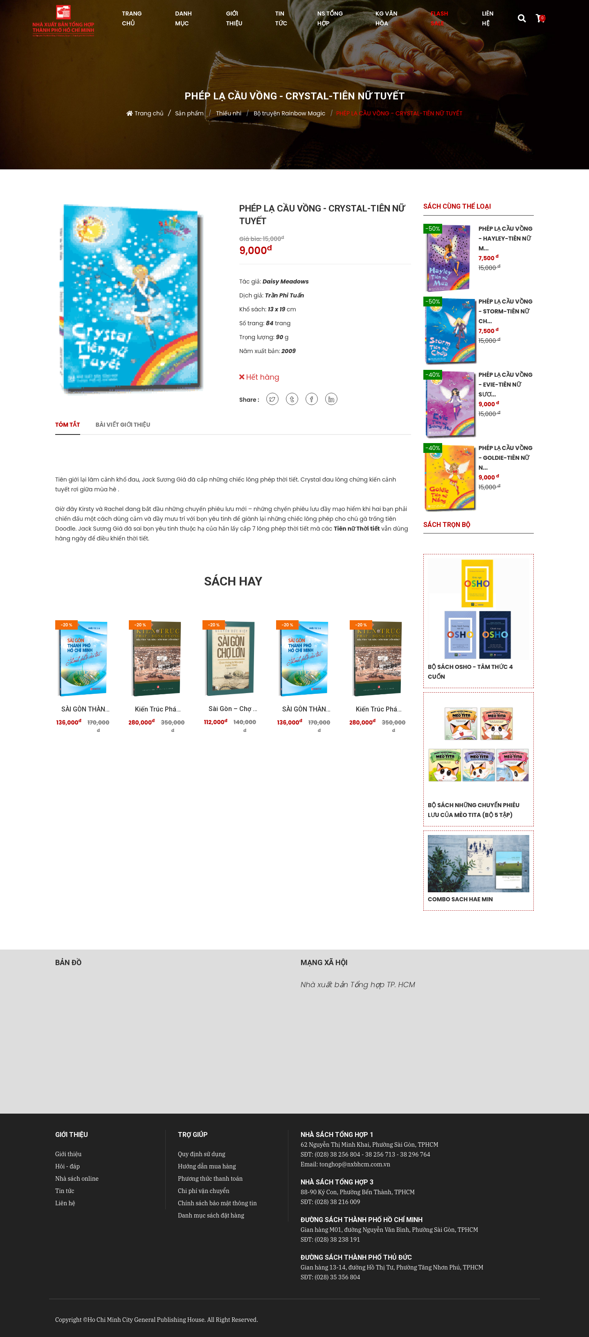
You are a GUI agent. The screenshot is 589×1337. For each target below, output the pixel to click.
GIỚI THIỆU (234, 18)
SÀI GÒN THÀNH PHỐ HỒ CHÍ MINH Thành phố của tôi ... (85, 709)
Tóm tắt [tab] (67, 425)
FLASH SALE (439, 18)
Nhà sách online (77, 1178)
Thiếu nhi (227, 113)
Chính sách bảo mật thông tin (217, 1203)
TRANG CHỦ (132, 18)
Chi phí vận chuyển (203, 1191)
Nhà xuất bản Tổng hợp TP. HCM (358, 984)
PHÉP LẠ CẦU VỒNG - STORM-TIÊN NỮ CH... (506, 311)
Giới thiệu (68, 1154)
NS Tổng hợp (330, 18)
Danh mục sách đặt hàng (211, 1215)
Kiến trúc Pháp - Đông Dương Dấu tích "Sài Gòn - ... (159, 709)
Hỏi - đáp (67, 1166)
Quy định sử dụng (201, 1154)
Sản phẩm (189, 113)
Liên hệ (65, 1203)
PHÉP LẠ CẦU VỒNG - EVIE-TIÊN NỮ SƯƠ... (506, 384)
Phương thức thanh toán (210, 1178)
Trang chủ (149, 113)
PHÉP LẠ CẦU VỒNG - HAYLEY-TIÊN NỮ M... (506, 238)
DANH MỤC (183, 18)
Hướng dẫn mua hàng (207, 1166)
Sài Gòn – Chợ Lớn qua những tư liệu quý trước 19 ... (233, 709)
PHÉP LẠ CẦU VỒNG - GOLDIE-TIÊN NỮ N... (506, 458)
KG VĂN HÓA (386, 18)
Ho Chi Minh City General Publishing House (146, 1319)
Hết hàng (259, 377)
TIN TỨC (281, 18)
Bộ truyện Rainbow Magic (289, 113)
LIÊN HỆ (487, 18)
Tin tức (64, 1191)
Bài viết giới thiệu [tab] (123, 425)
